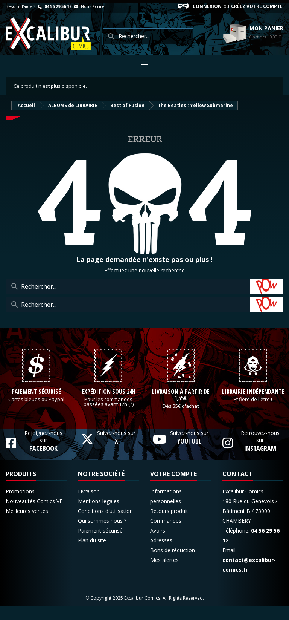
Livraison (89, 505)
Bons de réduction (172, 564)
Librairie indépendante (253, 406)
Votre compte (173, 488)
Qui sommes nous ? (102, 534)
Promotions (20, 505)
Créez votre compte (257, 6)
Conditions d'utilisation (105, 524)
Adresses (161, 554)
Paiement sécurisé (36, 406)
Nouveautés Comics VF (34, 515)
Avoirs (157, 544)
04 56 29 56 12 (53, 6)
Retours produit (169, 524)
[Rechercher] (128, 286)
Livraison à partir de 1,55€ (181, 409)
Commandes (165, 534)
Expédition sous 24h (108, 406)
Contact (237, 488)
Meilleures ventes (27, 524)
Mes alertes (164, 573)
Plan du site (92, 554)
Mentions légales (98, 515)
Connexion (207, 6)
